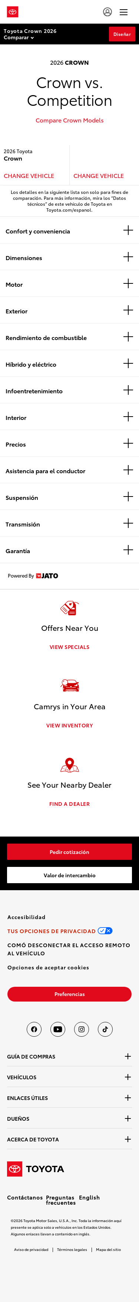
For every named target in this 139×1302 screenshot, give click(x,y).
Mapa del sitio (108, 1249)
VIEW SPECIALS (70, 646)
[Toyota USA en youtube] (57, 1029)
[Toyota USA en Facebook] (34, 1029)
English (89, 1197)
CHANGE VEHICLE (29, 175)
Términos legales (72, 1249)
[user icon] (107, 12)
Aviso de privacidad (31, 1249)
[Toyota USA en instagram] (81, 1029)
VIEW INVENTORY (69, 725)
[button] (48, 967)
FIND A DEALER (69, 803)
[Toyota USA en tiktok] (105, 1029)
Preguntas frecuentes (61, 1200)
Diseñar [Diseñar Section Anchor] (122, 34)
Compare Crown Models (70, 120)
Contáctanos (25, 1197)
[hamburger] (124, 12)
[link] (69, 852)
